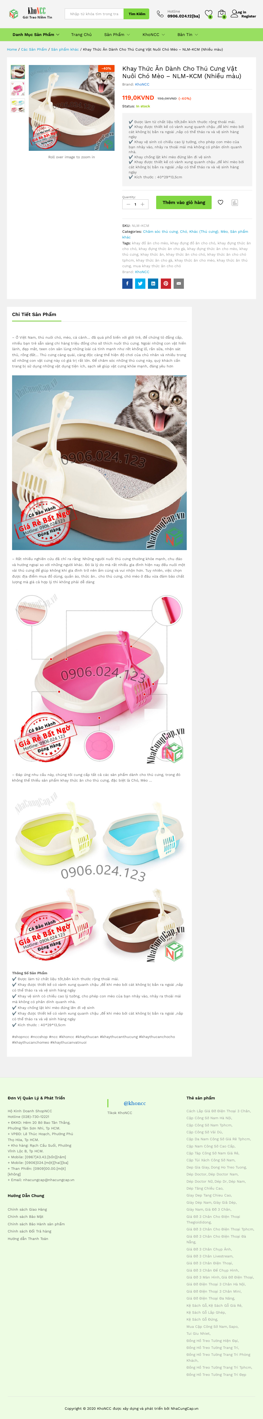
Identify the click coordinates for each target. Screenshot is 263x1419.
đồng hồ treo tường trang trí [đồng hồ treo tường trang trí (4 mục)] (212, 1345)
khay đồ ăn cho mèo (150, 241)
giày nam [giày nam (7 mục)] (194, 1207)
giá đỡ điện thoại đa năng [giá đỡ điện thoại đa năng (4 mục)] (210, 1296)
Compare (235, 202)
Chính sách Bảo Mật (25, 1215)
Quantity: (129, 197)
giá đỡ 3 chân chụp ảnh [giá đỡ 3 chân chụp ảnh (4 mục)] (208, 1247)
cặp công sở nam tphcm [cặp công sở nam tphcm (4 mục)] (208, 1123)
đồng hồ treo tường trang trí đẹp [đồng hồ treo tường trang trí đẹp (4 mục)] (216, 1372)
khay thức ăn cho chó (185, 253)
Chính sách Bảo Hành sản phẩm (36, 1222)
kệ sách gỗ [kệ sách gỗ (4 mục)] (196, 1303)
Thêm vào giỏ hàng (184, 202)
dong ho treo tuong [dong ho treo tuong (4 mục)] (228, 1165)
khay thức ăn (152, 253)
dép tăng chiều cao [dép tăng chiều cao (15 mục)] (204, 1186)
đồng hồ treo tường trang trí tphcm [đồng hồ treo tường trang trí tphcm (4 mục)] (218, 1365)
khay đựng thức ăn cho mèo (212, 247)
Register (248, 16)
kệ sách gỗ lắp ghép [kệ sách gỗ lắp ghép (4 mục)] (205, 1310)
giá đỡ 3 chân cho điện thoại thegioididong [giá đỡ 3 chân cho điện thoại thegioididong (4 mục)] (213, 1217)
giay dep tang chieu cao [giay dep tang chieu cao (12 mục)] (208, 1193)
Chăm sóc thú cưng (160, 229)
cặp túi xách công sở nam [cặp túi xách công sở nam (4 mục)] (210, 1158)
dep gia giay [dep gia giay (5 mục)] (197, 1165)
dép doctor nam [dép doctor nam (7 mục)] (223, 1172)
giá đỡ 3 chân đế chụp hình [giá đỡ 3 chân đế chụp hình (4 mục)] (212, 1268)
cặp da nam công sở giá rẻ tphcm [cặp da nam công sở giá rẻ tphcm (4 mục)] (218, 1137)
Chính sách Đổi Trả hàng (29, 1229)
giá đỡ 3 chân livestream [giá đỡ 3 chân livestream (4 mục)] (209, 1254)
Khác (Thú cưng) (203, 229)
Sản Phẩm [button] (114, 35)
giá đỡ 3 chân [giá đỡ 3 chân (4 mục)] (217, 1207)
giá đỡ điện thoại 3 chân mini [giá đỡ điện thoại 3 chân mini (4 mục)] (213, 1289)
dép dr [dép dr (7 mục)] (220, 1179)
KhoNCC (142, 84)
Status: (128, 106)
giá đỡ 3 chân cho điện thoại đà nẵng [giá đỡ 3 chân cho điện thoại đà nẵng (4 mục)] (216, 1237)
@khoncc (136, 1101)
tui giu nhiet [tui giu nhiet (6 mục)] (198, 1332)
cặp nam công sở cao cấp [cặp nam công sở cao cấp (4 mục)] (210, 1144)
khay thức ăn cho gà (154, 258)
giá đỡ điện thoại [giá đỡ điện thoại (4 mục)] (237, 1275)
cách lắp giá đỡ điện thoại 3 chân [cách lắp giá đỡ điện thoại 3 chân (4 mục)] (218, 1109)
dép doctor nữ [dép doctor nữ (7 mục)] (199, 1179)
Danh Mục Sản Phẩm (33, 35)
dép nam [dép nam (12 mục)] (237, 1179)
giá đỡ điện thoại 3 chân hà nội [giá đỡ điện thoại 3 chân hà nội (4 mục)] (215, 1282)
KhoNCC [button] (151, 35)
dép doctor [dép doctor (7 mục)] (196, 1172)
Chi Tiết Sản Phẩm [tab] (34, 312)
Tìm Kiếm (137, 14)
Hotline (173, 11)
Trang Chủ (81, 35)
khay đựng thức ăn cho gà (162, 247)
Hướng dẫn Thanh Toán (28, 1237)
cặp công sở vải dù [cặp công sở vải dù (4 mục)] (204, 1130)
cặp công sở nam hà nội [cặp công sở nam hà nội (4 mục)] (208, 1116)
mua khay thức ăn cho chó (157, 264)
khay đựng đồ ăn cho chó (192, 241)
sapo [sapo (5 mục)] (233, 1324)
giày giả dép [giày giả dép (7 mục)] (224, 1200)
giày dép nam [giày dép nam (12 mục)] (198, 1200)
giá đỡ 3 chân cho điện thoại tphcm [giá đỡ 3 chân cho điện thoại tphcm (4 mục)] (219, 1227)
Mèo (224, 229)
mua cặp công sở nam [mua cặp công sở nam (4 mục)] (206, 1324)
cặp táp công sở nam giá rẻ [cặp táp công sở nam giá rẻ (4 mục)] (212, 1151)
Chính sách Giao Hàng (27, 1207)
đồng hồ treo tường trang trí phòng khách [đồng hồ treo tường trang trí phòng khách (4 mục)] (218, 1355)
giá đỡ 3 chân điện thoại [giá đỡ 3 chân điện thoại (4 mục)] (209, 1261)
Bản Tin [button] (184, 35)
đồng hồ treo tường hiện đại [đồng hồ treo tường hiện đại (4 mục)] (212, 1339)
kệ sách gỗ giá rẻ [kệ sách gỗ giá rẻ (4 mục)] (225, 1303)
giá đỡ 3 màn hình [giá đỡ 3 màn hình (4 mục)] (203, 1275)
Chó (183, 229)
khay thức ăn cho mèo (194, 258)
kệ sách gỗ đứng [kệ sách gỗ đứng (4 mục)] (201, 1317)
